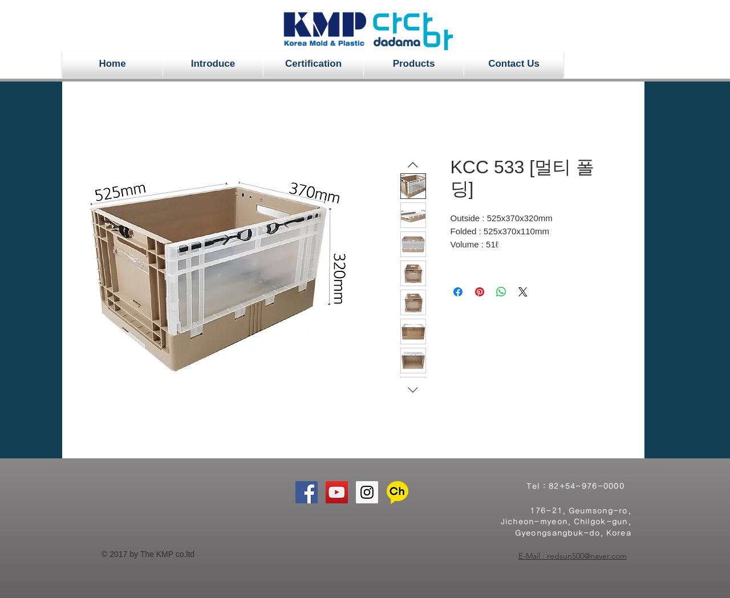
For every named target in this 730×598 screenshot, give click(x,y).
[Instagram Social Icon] (367, 492)
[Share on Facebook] (458, 292)
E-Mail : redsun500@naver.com (572, 556)
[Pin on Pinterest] (479, 292)
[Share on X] (523, 292)
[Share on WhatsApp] (501, 292)
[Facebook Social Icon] (306, 492)
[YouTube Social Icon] (337, 492)
